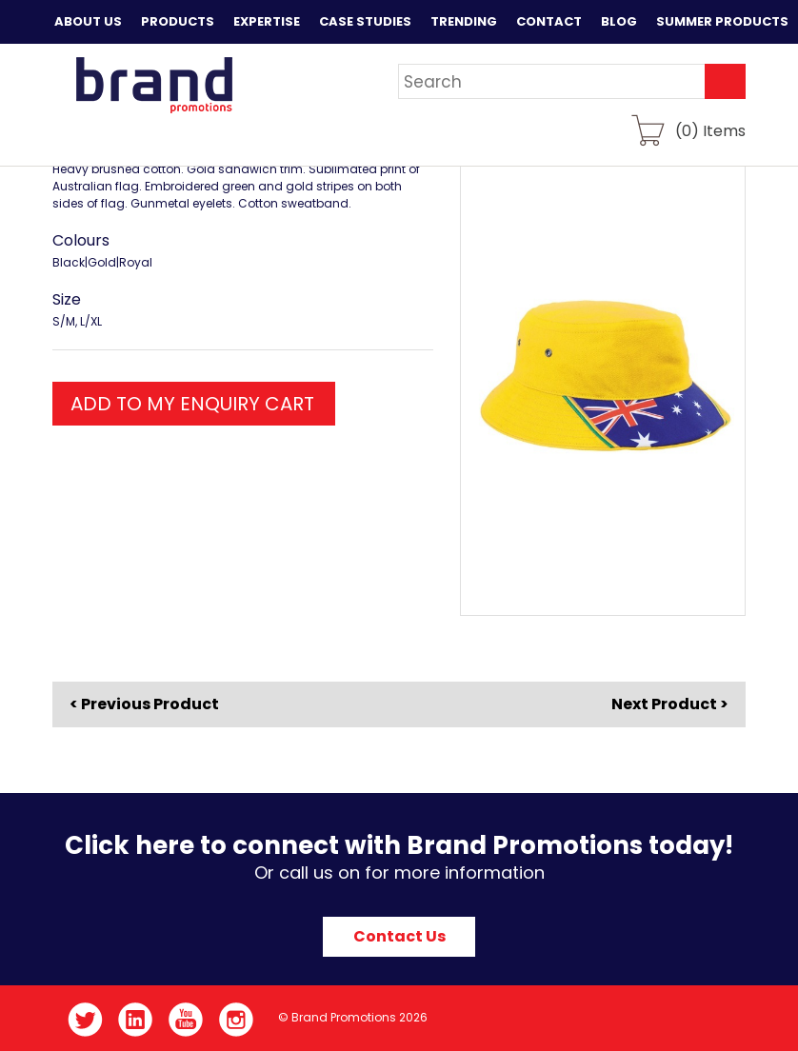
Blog (619, 21)
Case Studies (365, 21)
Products (177, 21)
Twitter (85, 1019)
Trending (463, 21)
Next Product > (669, 704)
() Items (710, 130)
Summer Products (722, 21)
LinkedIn (135, 1019)
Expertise (266, 21)
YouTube (186, 1019)
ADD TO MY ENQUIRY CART (192, 403)
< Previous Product (144, 704)
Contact (549, 21)
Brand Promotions (153, 84)
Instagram (236, 1019)
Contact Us (399, 936)
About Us (88, 21)
